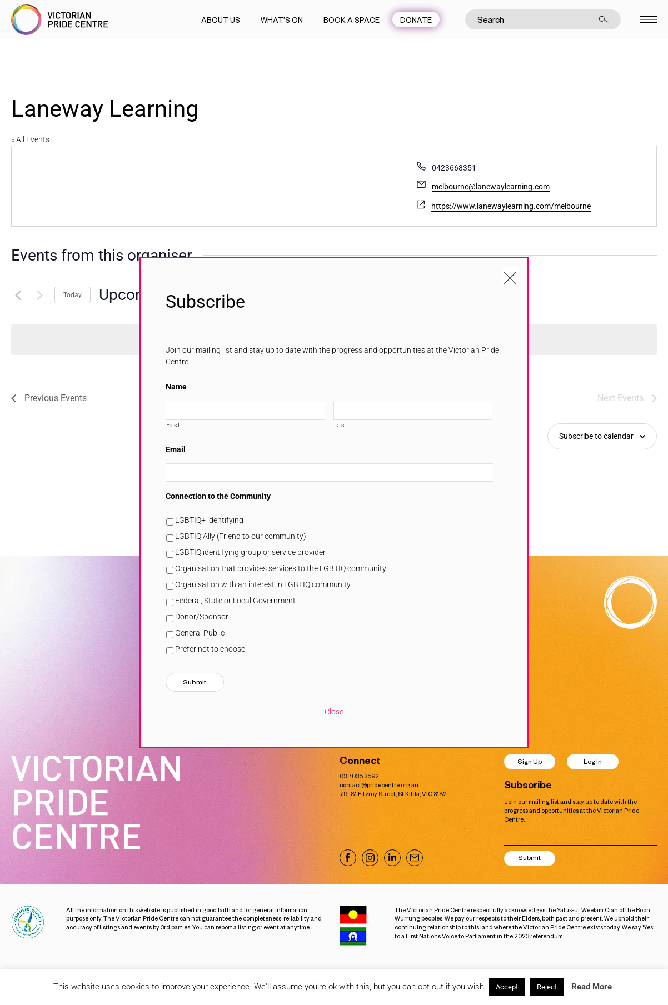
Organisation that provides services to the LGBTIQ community (280, 568)
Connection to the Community (218, 496)
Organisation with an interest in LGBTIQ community (263, 584)
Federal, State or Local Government (235, 600)
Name (176, 386)
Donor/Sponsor (201, 616)
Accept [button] (507, 987)
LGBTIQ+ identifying (209, 520)
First (173, 425)
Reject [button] (547, 987)
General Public (200, 632)
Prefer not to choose (210, 648)
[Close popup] (510, 275)
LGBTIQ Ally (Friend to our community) (240, 536)
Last (341, 425)
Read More (591, 987)
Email (176, 449)
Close (334, 711)
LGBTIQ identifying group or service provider (250, 552)
